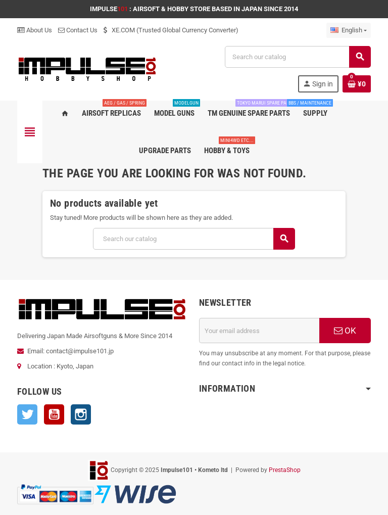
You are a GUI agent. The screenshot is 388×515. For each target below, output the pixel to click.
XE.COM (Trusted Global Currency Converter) (171, 30)
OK (345, 330)
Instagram (81, 414)
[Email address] (259, 330)
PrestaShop (285, 470)
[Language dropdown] (348, 30)
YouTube (54, 414)
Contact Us (78, 30)
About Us (34, 30)
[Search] (297, 57)
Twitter (27, 414)
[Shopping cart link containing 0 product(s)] (357, 83)
